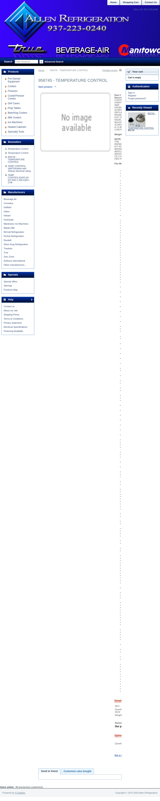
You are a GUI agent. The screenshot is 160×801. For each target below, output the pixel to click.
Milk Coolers (14, 117)
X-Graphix (20, 793)
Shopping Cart (130, 2)
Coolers (12, 86)
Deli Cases (14, 103)
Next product (47, 86)
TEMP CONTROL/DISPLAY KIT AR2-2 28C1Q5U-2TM (19, 179)
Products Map (11, 290)
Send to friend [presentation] (49, 771)
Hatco (7, 211)
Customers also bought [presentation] (77, 771)
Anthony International (14, 261)
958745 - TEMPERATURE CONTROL (16, 159)
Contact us (9, 306)
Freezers (12, 91)
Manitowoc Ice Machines (16, 224)
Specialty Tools (16, 131)
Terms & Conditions (13, 318)
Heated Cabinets (17, 127)
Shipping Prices (11, 314)
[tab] (49, 771)
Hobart (7, 215)
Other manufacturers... (15, 265)
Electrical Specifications (15, 327)
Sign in (131, 92)
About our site (11, 310)
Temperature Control (18, 149)
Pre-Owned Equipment (14, 80)
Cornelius (8, 203)
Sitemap (8, 285)
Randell (7, 240)
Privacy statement (13, 323)
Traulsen (8, 248)
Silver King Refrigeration (16, 244)
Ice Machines (15, 122)
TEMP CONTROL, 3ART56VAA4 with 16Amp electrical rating (19, 168)
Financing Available (13, 331)
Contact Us (151, 2)
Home (41, 70)
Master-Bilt (9, 228)
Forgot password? (137, 98)
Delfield (7, 207)
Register (132, 95)
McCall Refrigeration (14, 232)
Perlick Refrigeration (14, 236)
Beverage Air (10, 199)
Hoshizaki (9, 219)
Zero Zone (9, 256)
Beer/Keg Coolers (17, 112)
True (6, 252)
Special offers (10, 281)
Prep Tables (14, 108)
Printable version (110, 70)
